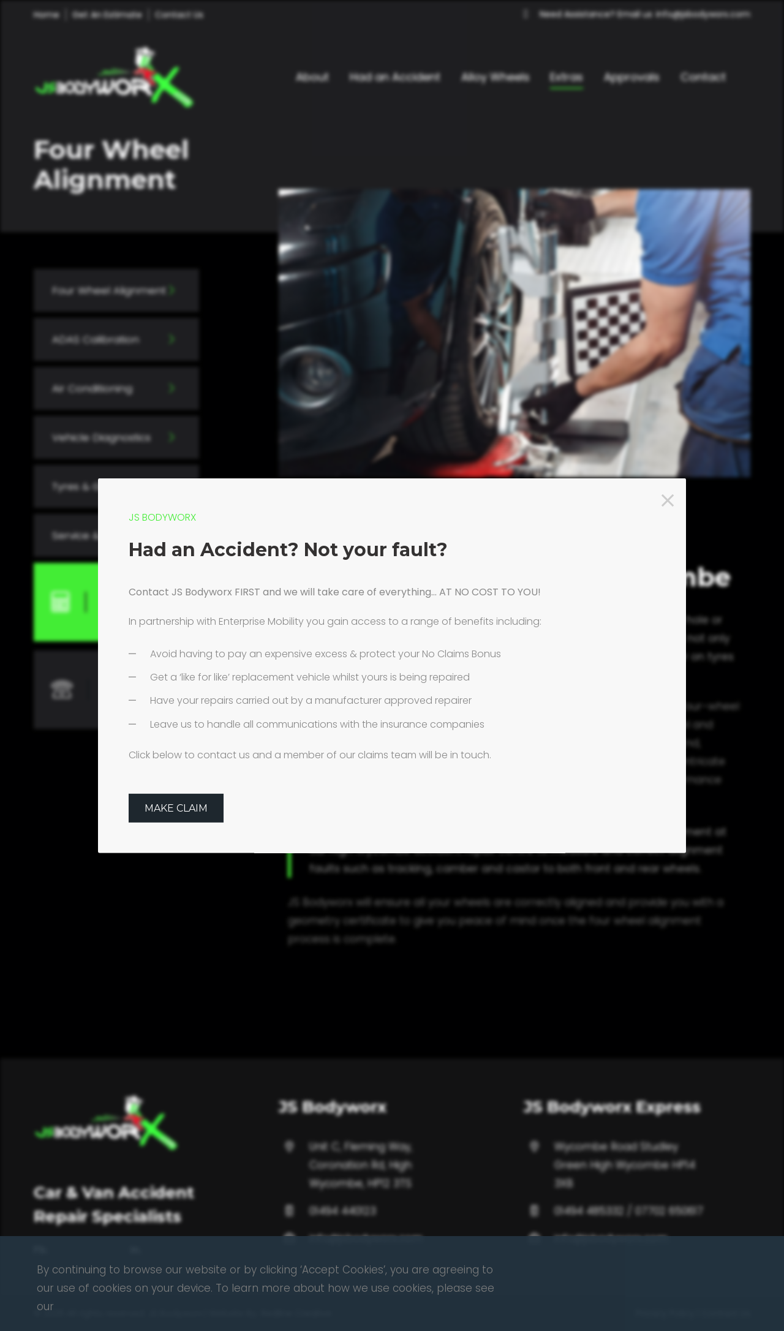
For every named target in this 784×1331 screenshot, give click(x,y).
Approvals (632, 77)
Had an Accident (395, 77)
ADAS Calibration (96, 339)
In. (135, 1308)
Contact (703, 77)
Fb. (41, 1308)
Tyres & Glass (87, 486)
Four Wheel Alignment (109, 290)
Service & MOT (89, 535)
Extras (566, 77)
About (312, 77)
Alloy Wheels (495, 77)
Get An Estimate (107, 15)
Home (46, 15)
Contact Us (179, 15)
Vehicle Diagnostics (102, 437)
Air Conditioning (92, 388)
